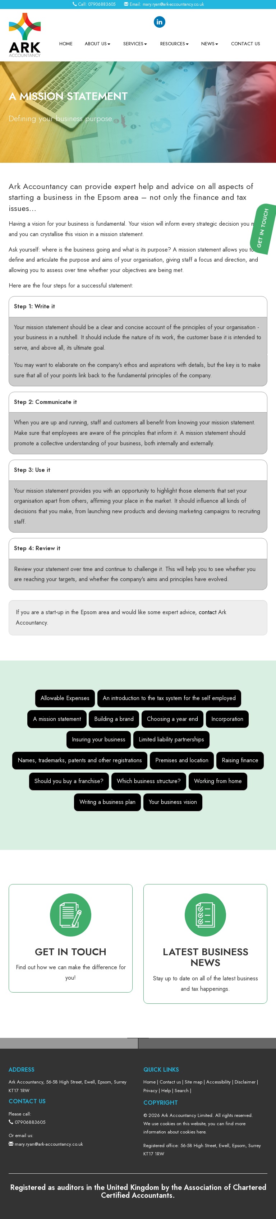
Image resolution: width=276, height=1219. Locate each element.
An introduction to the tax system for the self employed (169, 698)
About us (97, 43)
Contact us (245, 43)
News (209, 43)
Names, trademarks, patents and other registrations (80, 760)
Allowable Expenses (65, 698)
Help (166, 1090)
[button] (266, 290)
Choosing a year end (172, 719)
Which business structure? (149, 781)
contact (207, 612)
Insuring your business (98, 739)
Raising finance (240, 760)
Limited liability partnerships (171, 739)
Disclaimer (245, 1081)
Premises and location (181, 760)
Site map (193, 1081)
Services (135, 43)
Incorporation (227, 719)
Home (66, 43)
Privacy (150, 1090)
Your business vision (173, 802)
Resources (174, 43)
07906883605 (101, 4)
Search (182, 1090)
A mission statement (57, 719)
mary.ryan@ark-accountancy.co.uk (173, 4)
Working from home (218, 781)
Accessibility (218, 1081)
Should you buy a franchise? (69, 781)
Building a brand (114, 719)
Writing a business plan (107, 802)
